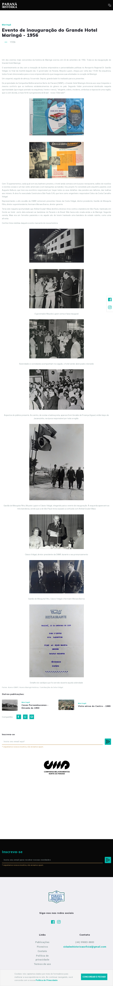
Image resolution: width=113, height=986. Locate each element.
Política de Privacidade (47, 980)
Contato (42, 951)
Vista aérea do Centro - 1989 (94, 706)
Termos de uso (42, 964)
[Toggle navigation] (109, 5)
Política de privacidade (42, 957)
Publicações (42, 942)
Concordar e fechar (94, 977)
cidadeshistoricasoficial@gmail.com (84, 946)
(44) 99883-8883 (84, 942)
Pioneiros (42, 946)
